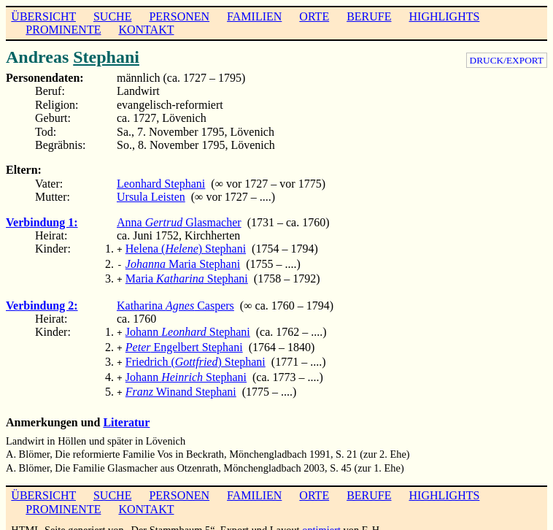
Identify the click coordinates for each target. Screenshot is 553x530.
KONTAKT (146, 29)
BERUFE (369, 16)
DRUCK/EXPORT (507, 60)
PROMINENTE (63, 29)
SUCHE (112, 16)
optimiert (321, 518)
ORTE (314, 16)
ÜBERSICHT (43, 16)
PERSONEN (179, 16)
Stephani (106, 56)
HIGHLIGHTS (444, 16)
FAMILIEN (254, 16)
